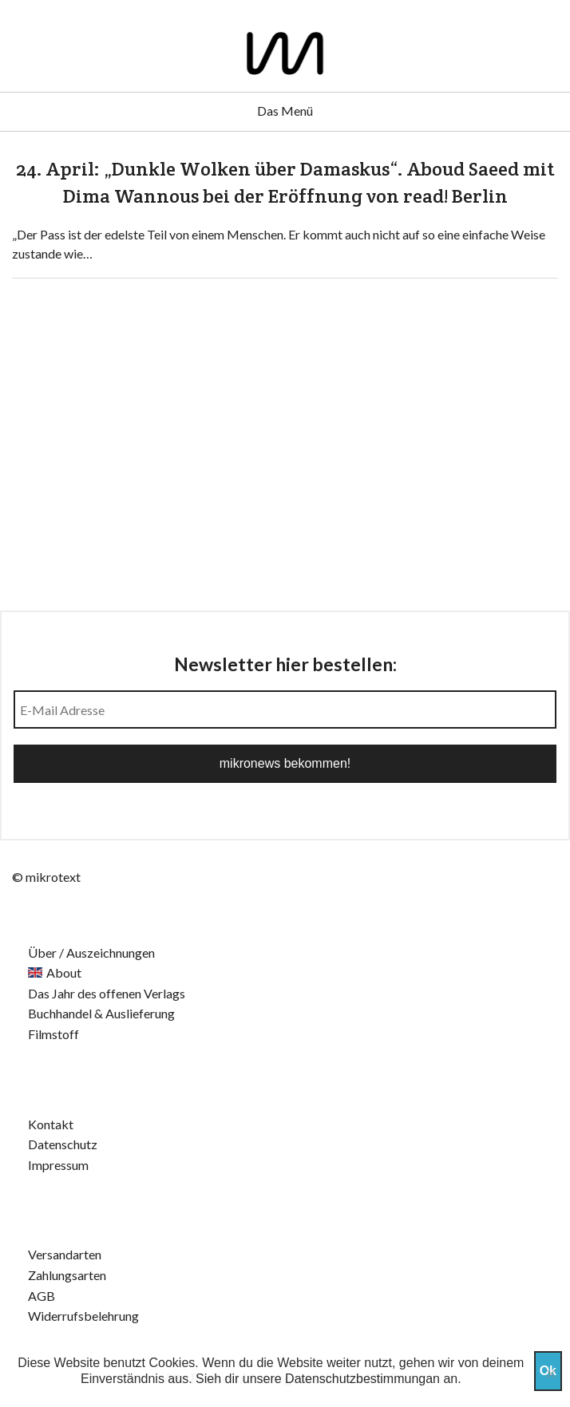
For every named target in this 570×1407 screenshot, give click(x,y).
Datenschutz (62, 1144)
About (63, 972)
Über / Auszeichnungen (91, 952)
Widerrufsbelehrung (83, 1315)
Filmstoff (53, 1033)
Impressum (58, 1164)
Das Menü (285, 110)
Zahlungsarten (67, 1275)
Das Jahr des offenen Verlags (106, 993)
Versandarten (64, 1254)
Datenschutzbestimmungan (362, 1378)
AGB (41, 1295)
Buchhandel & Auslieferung (101, 1013)
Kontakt (50, 1124)
